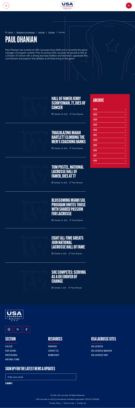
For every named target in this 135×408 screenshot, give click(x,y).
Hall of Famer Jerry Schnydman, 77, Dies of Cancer (68, 103)
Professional (11, 355)
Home (10, 32)
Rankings (52, 346)
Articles (41, 32)
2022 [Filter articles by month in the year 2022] (95, 130)
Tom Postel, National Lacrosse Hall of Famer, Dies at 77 (68, 172)
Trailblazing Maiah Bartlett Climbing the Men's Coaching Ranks (69, 137)
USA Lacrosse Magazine (101, 351)
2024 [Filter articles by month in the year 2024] (95, 120)
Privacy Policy (55, 403)
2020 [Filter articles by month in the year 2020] (95, 140)
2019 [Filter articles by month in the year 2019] (95, 145)
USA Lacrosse (97, 346)
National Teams (12, 359)
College (9, 346)
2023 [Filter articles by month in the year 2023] (95, 125)
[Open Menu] (129, 6)
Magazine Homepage (25, 32)
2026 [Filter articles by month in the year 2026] (95, 109)
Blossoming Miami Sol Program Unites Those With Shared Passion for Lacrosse (69, 207)
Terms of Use (69, 403)
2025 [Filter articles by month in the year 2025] (95, 114)
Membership (53, 355)
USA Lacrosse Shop (99, 355)
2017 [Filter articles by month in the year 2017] (95, 155)
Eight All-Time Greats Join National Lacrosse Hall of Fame (68, 243)
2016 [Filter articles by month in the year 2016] (95, 161)
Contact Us (53, 351)
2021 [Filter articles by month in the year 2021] (95, 135)
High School (10, 351)
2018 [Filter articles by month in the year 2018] (95, 150)
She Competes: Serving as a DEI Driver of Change (69, 277)
